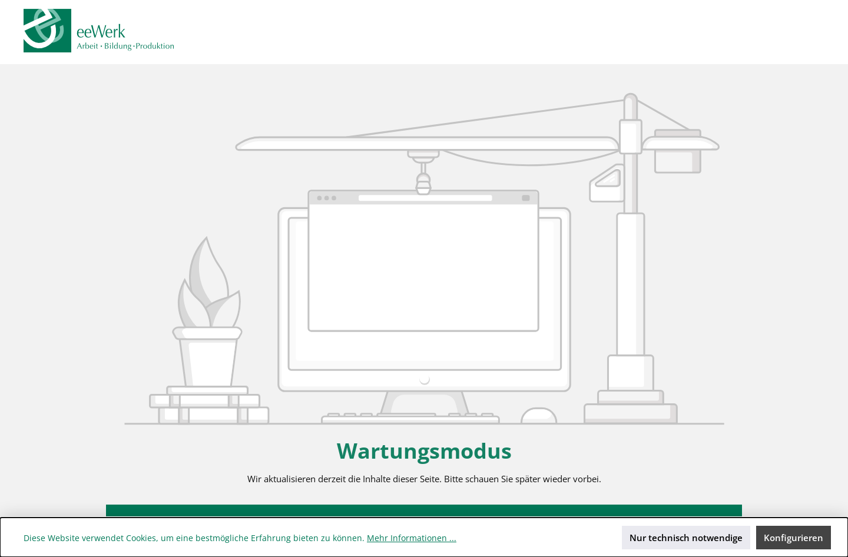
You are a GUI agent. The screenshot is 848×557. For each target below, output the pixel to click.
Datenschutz (453, 511)
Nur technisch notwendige (686, 537)
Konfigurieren (793, 537)
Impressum (394, 511)
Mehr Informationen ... (411, 537)
